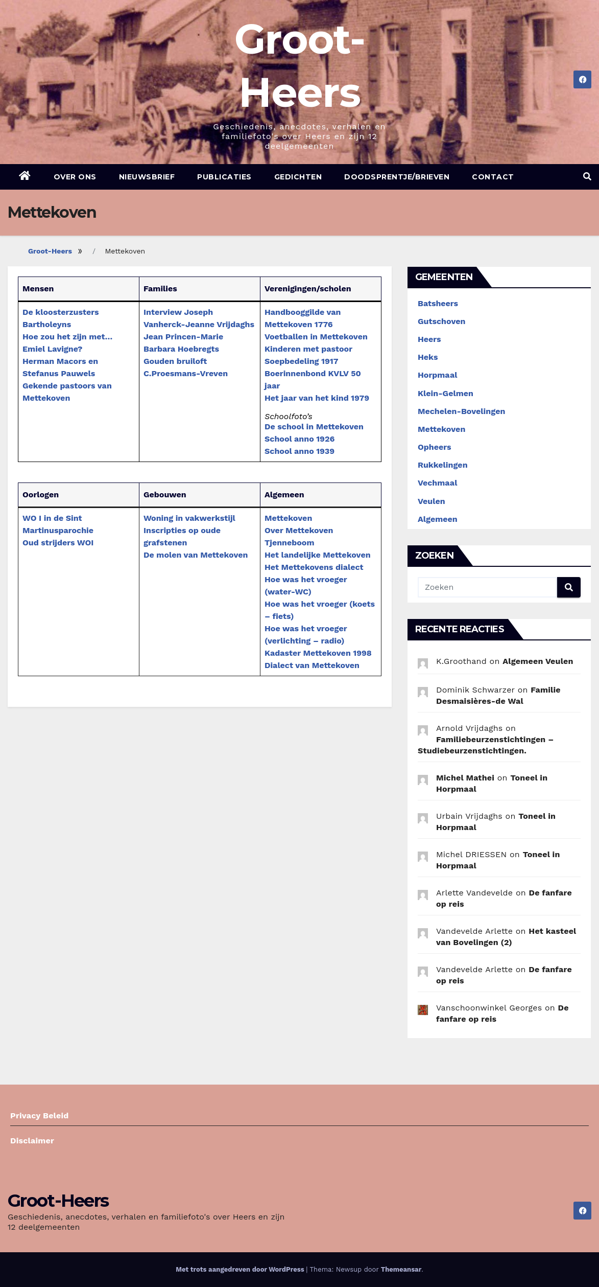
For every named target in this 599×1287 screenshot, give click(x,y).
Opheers (434, 447)
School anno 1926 (299, 439)
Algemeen (438, 519)
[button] (587, 176)
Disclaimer (32, 1140)
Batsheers (438, 303)
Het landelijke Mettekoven (318, 555)
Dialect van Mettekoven (312, 665)
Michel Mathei (465, 778)
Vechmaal (437, 483)
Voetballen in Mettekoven (316, 336)
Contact (493, 176)
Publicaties (224, 176)
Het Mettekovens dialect (314, 567)
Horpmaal (437, 375)
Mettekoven (288, 518)
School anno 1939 (299, 451)
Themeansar (401, 1269)
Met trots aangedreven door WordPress (241, 1269)
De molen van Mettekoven (195, 555)
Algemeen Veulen (537, 661)
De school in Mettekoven (314, 426)
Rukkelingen (443, 465)
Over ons (75, 176)
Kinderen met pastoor (308, 349)
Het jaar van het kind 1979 (317, 398)
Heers (429, 339)
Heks (428, 357)
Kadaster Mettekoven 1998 (318, 653)
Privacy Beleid (39, 1115)
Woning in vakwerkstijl (189, 518)
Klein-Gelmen (445, 393)
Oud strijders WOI (57, 542)
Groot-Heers (50, 251)
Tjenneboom (290, 542)
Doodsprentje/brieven (396, 176)
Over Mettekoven (299, 530)
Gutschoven (441, 321)
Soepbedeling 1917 (301, 361)
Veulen (431, 501)
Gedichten (298, 176)
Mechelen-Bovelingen (461, 411)
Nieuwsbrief (147, 176)
